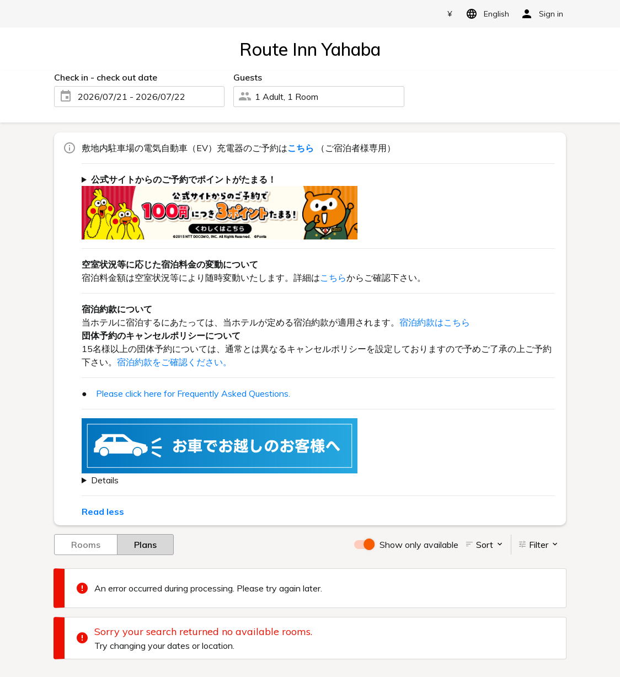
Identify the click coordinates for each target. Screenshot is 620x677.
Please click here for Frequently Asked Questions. (193, 393)
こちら (333, 277)
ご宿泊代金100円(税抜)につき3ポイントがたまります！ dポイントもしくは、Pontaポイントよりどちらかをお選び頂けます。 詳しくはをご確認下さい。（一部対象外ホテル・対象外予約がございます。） (318, 206)
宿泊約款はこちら (434, 322)
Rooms (85, 544)
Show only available (419, 544)
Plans (145, 544)
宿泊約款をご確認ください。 (174, 361)
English (485, 13)
